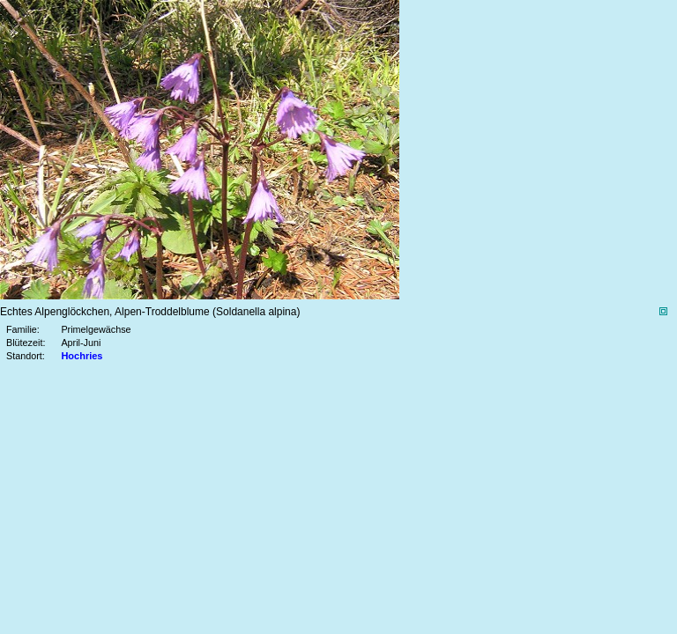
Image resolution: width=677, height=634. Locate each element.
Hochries (81, 355)
